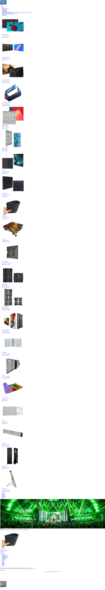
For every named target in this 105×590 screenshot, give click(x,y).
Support (3, 493)
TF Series (3, 13)
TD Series (9, 12)
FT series (19, 12)
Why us (3, 497)
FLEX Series (25, 12)
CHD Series (3, 12)
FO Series (22, 12)
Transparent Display (4, 556)
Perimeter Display (4, 11)
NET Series (11, 13)
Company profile (4, 496)
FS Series (17, 12)
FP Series (14, 12)
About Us (3, 495)
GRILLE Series (15, 13)
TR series (6, 13)
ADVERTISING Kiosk (5, 10)
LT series (11, 12)
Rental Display (4, 9)
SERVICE (3, 494)
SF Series (8, 13)
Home (3, 7)
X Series (6, 12)
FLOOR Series (29, 12)
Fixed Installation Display (5, 8)
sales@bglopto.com (2, 570)
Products (3, 554)
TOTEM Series (4, 14)
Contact (3, 564)
